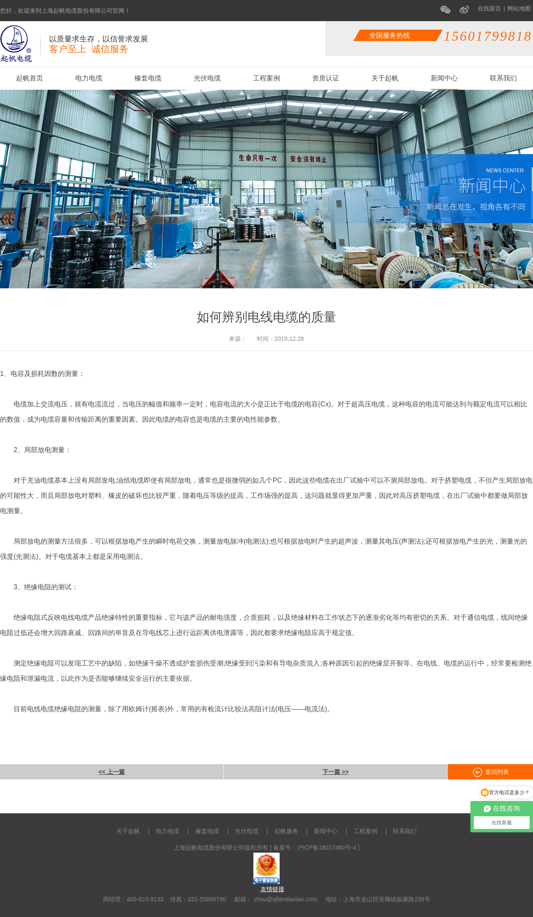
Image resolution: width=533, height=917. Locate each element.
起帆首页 (29, 78)
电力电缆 (88, 78)
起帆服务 (286, 831)
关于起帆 (384, 78)
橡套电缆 (148, 78)
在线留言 (489, 8)
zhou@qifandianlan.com (284, 899)
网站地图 (519, 8)
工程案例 (266, 78)
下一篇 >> (335, 771)
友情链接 (272, 889)
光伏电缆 (207, 78)
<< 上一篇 (112, 771)
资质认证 (325, 78)
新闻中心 (444, 78)
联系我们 (503, 78)
